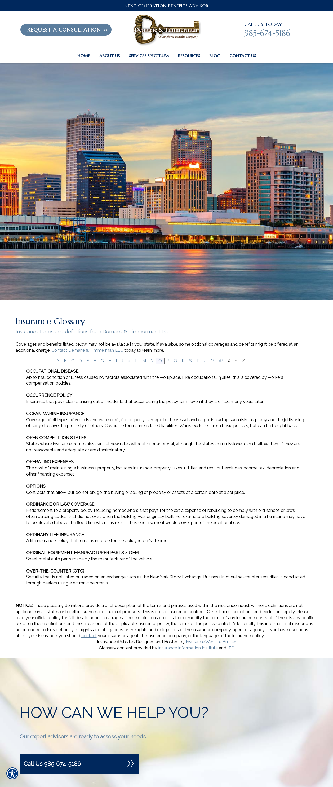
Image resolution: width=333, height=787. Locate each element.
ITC (230, 647)
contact (89, 635)
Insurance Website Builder (211, 641)
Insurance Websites (116, 641)
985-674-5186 (267, 33)
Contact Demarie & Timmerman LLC (87, 350)
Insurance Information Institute (188, 647)
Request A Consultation (67, 30)
